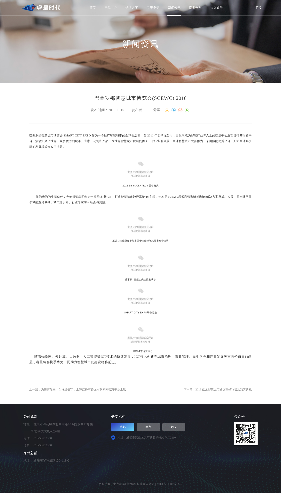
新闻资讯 (174, 7)
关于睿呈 (153, 7)
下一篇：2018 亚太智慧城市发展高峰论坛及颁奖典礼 (215, 389)
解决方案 (131, 7)
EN (258, 8)
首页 (92, 7)
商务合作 (195, 7)
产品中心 (110, 7)
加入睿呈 (216, 7)
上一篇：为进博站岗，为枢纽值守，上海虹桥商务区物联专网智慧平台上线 (80, 389)
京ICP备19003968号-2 (169, 484)
